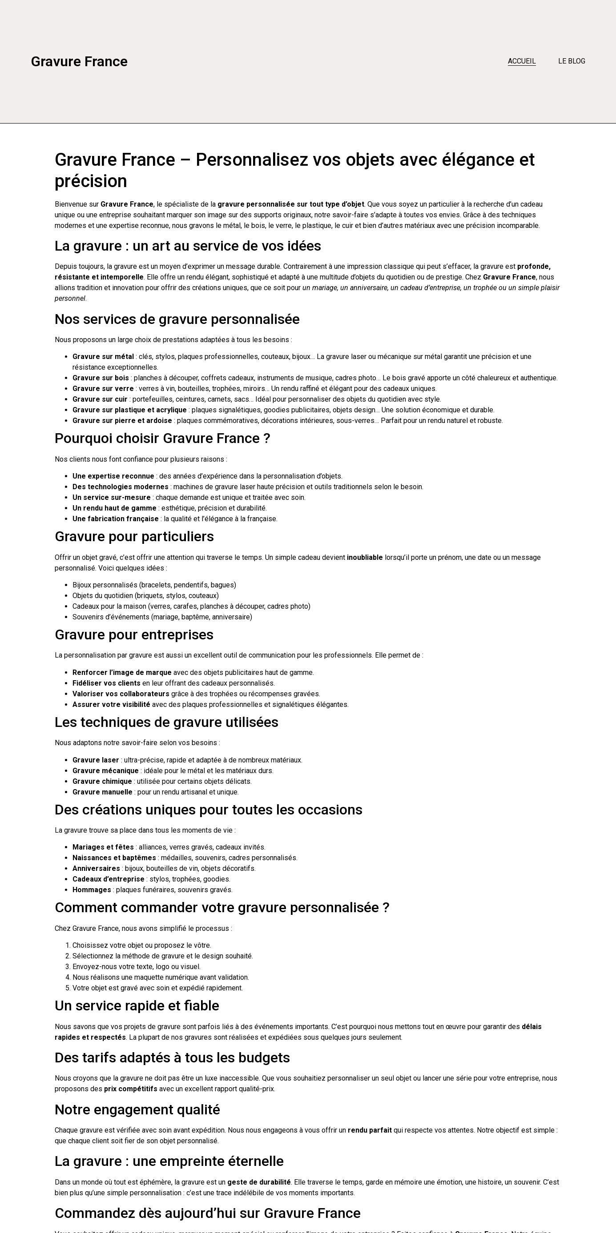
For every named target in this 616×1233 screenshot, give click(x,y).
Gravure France (79, 61)
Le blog (571, 61)
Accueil (522, 61)
